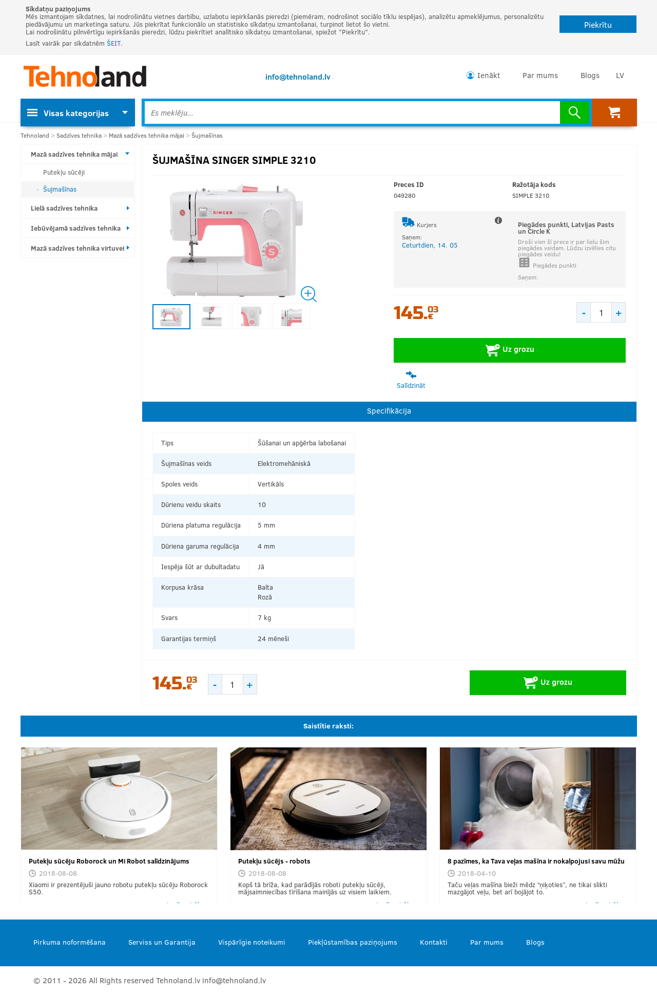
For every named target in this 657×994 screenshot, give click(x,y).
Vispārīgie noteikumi (251, 942)
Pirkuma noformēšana (69, 942)
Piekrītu (598, 24)
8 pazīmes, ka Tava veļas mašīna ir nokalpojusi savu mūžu (536, 861)
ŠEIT (114, 43)
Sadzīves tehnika (79, 135)
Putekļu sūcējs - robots (274, 861)
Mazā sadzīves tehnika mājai (146, 135)
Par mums (540, 75)
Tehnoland (35, 135)
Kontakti (434, 942)
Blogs (590, 75)
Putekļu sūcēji (64, 172)
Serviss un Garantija (162, 942)
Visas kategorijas (68, 112)
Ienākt (488, 75)
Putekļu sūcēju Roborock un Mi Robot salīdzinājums (109, 861)
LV (620, 75)
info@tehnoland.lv (298, 76)
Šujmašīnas (207, 135)
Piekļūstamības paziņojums (352, 942)
